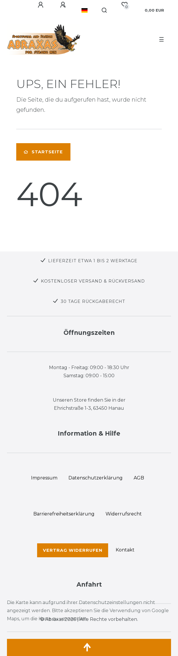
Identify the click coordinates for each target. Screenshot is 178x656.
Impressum (44, 478)
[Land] (85, 10)
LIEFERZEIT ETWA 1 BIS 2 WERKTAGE (92, 260)
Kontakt (125, 550)
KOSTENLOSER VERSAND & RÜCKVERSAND (93, 281)
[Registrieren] (64, 5)
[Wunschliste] (124, 4)
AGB (139, 478)
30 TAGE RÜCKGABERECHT (93, 301)
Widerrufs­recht (124, 514)
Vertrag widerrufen (72, 550)
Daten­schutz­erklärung (95, 478)
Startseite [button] (43, 151)
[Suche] (105, 10)
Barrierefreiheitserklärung (64, 514)
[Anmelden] (41, 5)
